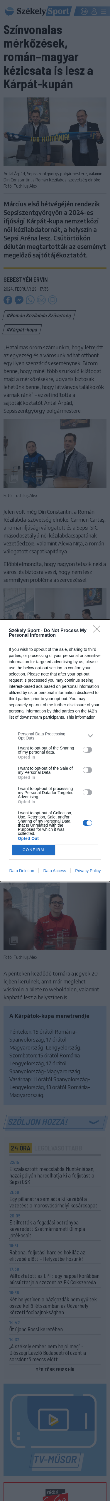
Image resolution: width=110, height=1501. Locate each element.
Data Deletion (21, 870)
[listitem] (55, 736)
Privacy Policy (88, 870)
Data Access (54, 870)
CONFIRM (34, 850)
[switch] (87, 750)
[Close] (98, 630)
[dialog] (55, 750)
